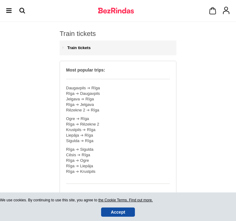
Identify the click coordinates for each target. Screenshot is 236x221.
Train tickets (79, 47)
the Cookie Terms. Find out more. (125, 200)
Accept (118, 212)
